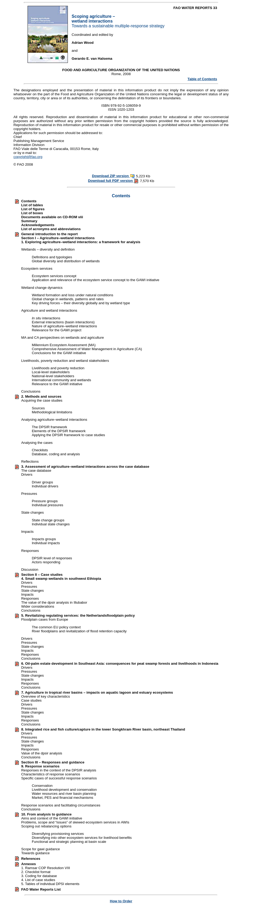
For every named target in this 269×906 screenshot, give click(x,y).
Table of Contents (202, 79)
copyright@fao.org (28, 157)
